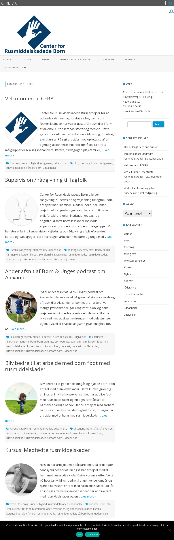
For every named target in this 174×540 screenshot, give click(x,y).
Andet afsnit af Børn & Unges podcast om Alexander (55, 274)
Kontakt (130, 59)
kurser (95, 163)
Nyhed (35, 163)
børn (33, 341)
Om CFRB (26, 59)
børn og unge (45, 341)
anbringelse (74, 249)
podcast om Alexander (85, 346)
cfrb (76, 163)
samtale (11, 259)
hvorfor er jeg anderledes (54, 433)
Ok (79, 534)
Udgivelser (108, 59)
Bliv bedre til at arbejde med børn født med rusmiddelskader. (57, 366)
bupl (73, 341)
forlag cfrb (130, 254)
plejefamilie (46, 254)
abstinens (97, 337)
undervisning (54, 259)
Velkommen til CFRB (29, 98)
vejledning (69, 259)
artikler (128, 233)
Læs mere (92, 534)
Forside (7, 59)
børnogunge (62, 341)
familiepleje (13, 254)
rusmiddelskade (15, 167)
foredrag (15, 163)
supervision (39, 249)
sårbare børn (33, 167)
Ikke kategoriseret (20, 337)
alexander (12, 341)
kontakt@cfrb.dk (140, 111)
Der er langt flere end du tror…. (142, 147)
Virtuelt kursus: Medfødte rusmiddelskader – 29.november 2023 (143, 176)
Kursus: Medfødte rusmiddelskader (47, 449)
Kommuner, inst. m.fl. (15, 67)
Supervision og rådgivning (75, 59)
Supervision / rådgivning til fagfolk (46, 179)
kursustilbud (52, 346)
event (13, 504)
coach (106, 249)
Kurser (46, 59)
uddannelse (60, 163)
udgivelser (80, 337)
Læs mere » (18, 329)
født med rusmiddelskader (21, 433)
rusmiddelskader (97, 254)
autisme (24, 341)
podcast (47, 337)
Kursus (26, 163)
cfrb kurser (95, 249)
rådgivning (46, 163)
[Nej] (169, 530)
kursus (34, 254)
